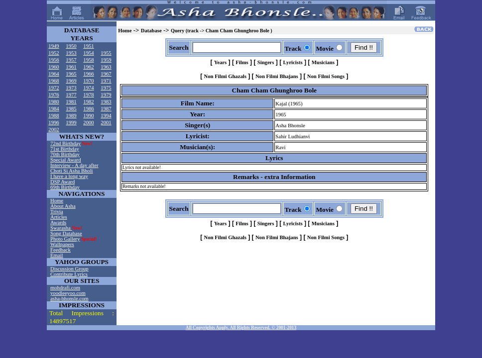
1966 (88, 74)
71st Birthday (64, 149)
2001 (106, 122)
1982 (88, 101)
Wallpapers (62, 244)
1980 (53, 101)
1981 (71, 101)
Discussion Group (69, 268)
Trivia (56, 211)
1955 (106, 53)
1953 (71, 53)
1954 (88, 53)
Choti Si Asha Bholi (71, 171)
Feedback (60, 250)
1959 (106, 60)
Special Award (65, 160)
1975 (106, 87)
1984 (53, 108)
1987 (106, 108)
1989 (71, 115)
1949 (53, 46)
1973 (71, 87)
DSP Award (62, 181)
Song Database (66, 233)
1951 (88, 46)
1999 (71, 122)
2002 (53, 129)
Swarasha (61, 228)
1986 (88, 108)
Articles (58, 217)
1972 (53, 87)
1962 (88, 67)
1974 (88, 87)
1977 (71, 94)
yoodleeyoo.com (68, 293)
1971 (106, 81)
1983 (106, 101)
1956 (53, 60)
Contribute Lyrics (69, 274)
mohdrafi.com (65, 287)
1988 (53, 115)
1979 (106, 94)
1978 (88, 94)
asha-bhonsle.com (69, 298)
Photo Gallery (65, 239)
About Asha (63, 206)
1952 (53, 53)
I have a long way (69, 176)
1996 (53, 122)
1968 (53, 81)
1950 (71, 46)
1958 (88, 60)
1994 (106, 115)
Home (56, 200)
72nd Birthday (65, 143)
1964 (53, 74)
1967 (106, 74)
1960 (53, 67)
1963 (106, 67)
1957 (71, 60)
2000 (88, 122)
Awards (58, 222)
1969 (71, 81)
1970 (88, 81)
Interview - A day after (74, 165)
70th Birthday (65, 154)
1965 (71, 74)
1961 (71, 67)
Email (56, 255)
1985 (71, 108)
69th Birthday (65, 187)
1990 (88, 115)
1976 (53, 94)
